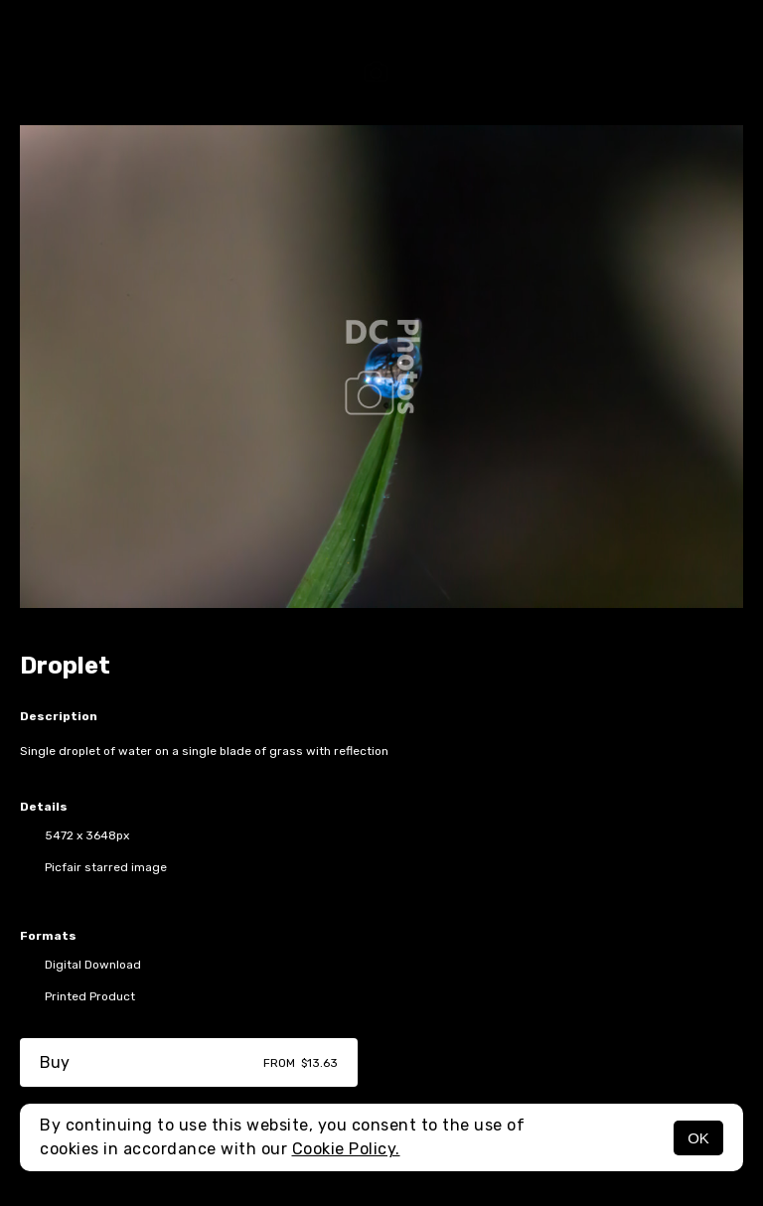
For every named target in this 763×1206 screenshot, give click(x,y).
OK (698, 1138)
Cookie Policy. (346, 1148)
